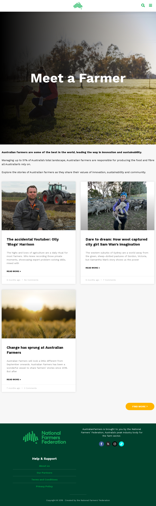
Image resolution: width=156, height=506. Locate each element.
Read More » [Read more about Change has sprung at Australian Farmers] (14, 379)
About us (44, 466)
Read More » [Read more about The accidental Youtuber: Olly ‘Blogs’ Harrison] (14, 271)
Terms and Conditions (44, 479)
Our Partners (44, 472)
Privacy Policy (44, 486)
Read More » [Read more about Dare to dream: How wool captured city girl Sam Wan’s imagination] (93, 268)
